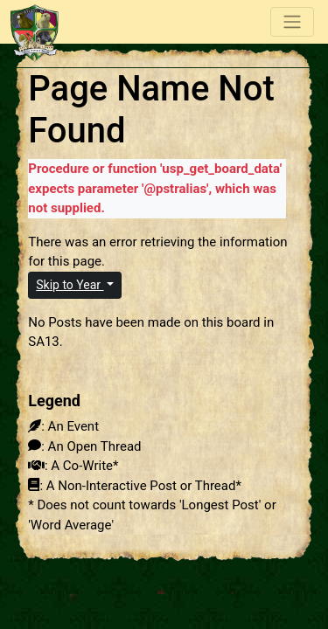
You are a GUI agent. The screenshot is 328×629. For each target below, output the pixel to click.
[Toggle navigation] (292, 22)
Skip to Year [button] (69, 285)
